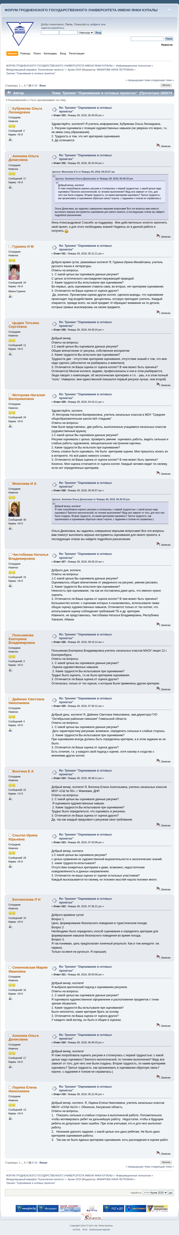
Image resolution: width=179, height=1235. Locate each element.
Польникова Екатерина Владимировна (21, 639)
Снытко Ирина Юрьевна (22, 837)
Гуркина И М (23, 246)
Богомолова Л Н (26, 899)
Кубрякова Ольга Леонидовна (25, 110)
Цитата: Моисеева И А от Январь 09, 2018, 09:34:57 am (83, 172)
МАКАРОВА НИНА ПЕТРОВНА (115, 69)
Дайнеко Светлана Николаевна (26, 701)
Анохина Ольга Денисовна (23, 158)
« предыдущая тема (138, 80)
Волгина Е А (23, 771)
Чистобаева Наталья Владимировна (28, 556)
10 (35, 85)
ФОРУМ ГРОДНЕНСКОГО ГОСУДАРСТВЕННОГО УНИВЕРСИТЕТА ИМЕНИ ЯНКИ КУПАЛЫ (81, 10)
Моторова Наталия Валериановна (26, 397)
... (22, 85)
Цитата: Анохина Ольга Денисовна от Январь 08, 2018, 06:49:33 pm (94, 178)
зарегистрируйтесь (52, 27)
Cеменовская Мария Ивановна (28, 969)
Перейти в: (136, 1192)
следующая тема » (162, 80)
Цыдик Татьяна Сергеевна (23, 324)
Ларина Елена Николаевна (22, 1089)
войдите (95, 24)
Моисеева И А (24, 483)
